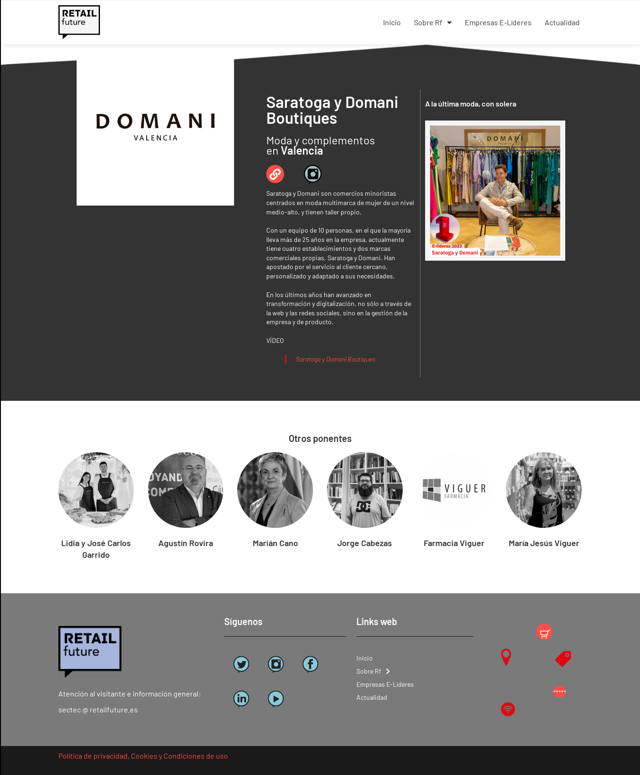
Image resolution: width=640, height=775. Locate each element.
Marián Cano (275, 543)
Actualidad (562, 22)
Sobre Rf (433, 22)
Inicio (392, 22)
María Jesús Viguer (544, 543)
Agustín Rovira (185, 543)
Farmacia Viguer (454, 543)
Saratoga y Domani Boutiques (336, 359)
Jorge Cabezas (364, 543)
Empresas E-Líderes (498, 22)
